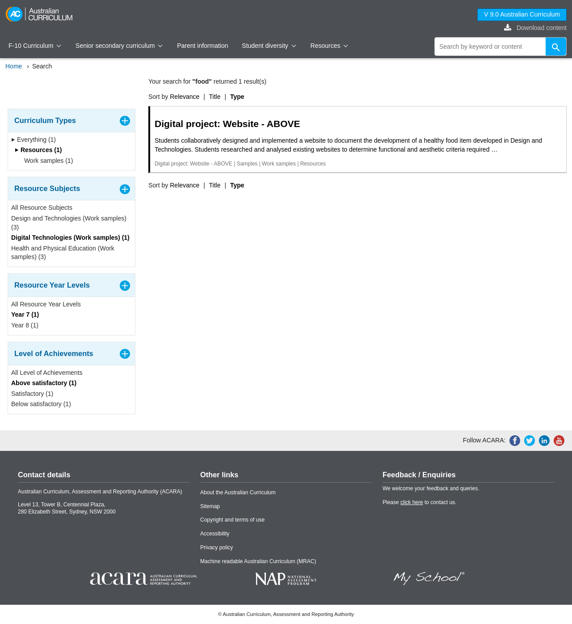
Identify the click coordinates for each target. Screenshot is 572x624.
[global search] (500, 46)
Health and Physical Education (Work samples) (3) (62, 253)
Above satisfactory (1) (43, 382)
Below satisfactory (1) (41, 404)
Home (13, 66)
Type (237, 96)
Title (215, 96)
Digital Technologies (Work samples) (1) (70, 237)
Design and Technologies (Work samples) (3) (68, 223)
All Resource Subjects (41, 207)
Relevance (184, 96)
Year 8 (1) (24, 325)
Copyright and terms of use (232, 520)
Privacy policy (216, 547)
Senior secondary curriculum (119, 45)
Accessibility (214, 534)
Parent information (202, 45)
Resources (329, 45)
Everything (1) (33, 139)
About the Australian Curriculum (238, 492)
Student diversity (269, 45)
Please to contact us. (419, 502)
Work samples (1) (45, 160)
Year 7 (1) (25, 314)
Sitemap (210, 506)
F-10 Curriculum (34, 45)
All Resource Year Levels (46, 304)
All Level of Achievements (47, 372)
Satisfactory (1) (32, 393)
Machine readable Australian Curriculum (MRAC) (258, 561)
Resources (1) (38, 149)
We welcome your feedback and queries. (431, 488)
